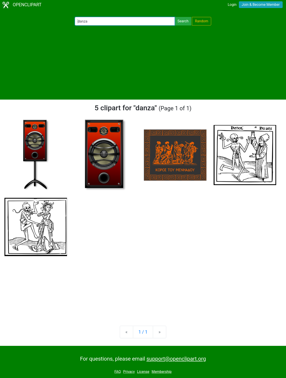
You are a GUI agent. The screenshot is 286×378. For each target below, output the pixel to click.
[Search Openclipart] (125, 21)
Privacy (129, 372)
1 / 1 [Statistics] (143, 332)
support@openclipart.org (176, 359)
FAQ (117, 372)
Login (232, 4)
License (143, 372)
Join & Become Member (261, 4)
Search (182, 21)
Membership (162, 372)
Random (201, 21)
